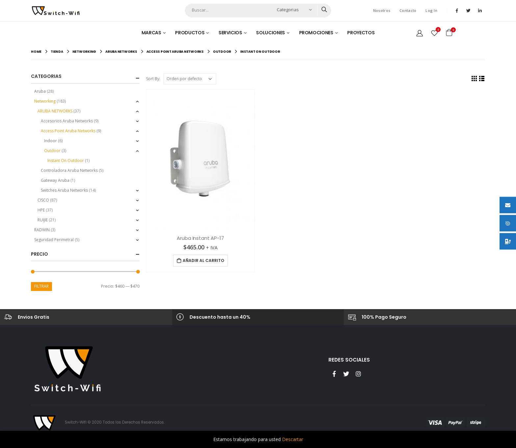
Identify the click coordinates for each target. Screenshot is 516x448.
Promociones (316, 32)
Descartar (292, 439)
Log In (431, 10)
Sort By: (153, 78)
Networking (45, 101)
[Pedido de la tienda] (190, 78)
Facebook (334, 374)
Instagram (358, 374)
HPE (41, 210)
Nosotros (381, 10)
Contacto (408, 10)
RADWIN (42, 230)
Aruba (40, 91)
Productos (189, 32)
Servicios (230, 32)
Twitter (346, 374)
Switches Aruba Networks (64, 190)
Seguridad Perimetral (54, 239)
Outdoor (52, 150)
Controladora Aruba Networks (69, 170)
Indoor (50, 141)
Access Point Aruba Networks (68, 131)
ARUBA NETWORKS (55, 111)
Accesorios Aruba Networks (67, 121)
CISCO (43, 200)
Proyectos (360, 32)
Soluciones (270, 32)
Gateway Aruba (55, 180)
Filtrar (41, 286)
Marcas (151, 32)
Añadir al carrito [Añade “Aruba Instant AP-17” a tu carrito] (203, 260)
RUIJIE (43, 220)
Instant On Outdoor (65, 160)
